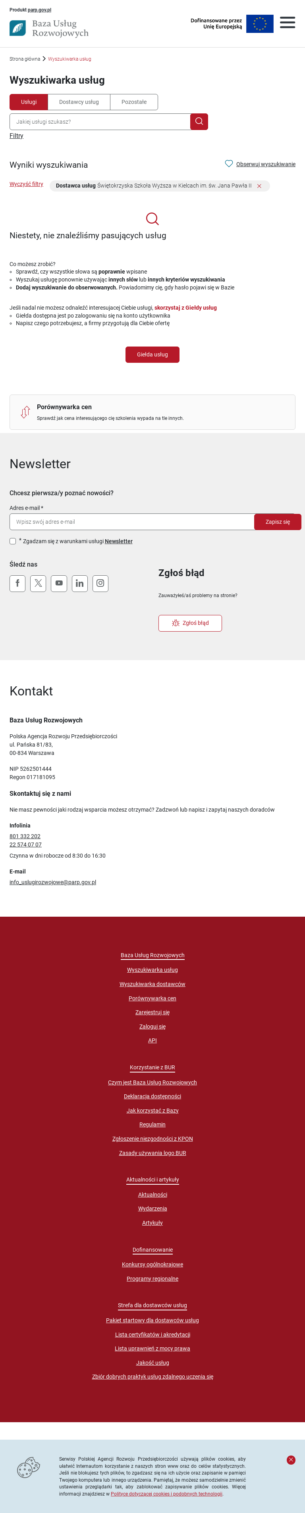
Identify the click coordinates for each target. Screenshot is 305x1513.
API (152, 1040)
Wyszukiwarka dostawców (152, 984)
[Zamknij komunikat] (291, 1460)
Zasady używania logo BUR (152, 1153)
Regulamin (152, 1124)
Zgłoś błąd (190, 623)
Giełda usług (152, 354)
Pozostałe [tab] (134, 102)
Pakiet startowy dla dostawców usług (152, 1320)
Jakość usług (152, 1363)
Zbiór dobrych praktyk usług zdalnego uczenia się (152, 1376)
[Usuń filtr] (259, 187)
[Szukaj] (199, 121)
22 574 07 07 (26, 844)
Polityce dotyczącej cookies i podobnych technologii (166, 1494)
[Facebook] (17, 583)
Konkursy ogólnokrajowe (152, 1264)
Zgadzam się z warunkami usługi (78, 541)
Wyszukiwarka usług (152, 970)
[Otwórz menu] (287, 24)
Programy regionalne (152, 1279)
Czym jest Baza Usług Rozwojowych (152, 1082)
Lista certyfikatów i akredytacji (152, 1334)
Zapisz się (278, 522)
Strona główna (25, 59)
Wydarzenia (152, 1208)
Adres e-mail (25, 508)
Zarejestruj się (152, 1012)
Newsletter (119, 541)
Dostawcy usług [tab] (79, 102)
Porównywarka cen (152, 998)
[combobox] (102, 121)
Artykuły (152, 1223)
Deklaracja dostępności (152, 1096)
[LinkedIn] (80, 583)
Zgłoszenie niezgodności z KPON (152, 1139)
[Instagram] (100, 583)
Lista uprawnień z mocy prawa (152, 1348)
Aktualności (152, 1194)
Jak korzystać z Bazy (153, 1110)
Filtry (16, 136)
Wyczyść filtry (26, 184)
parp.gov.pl (39, 9)
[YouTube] (59, 583)
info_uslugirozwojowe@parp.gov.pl (53, 882)
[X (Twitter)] (38, 583)
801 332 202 (25, 836)
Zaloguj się (152, 1026)
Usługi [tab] (29, 102)
